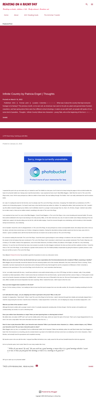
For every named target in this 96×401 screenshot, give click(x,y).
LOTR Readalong (15, 366)
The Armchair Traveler (51, 15)
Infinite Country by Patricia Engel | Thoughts (28, 93)
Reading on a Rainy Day (20, 4)
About (15, 15)
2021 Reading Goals (30, 15)
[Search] (86, 4)
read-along (28, 366)
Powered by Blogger (48, 392)
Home (5, 15)
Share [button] (5, 117)
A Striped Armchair (15, 255)
